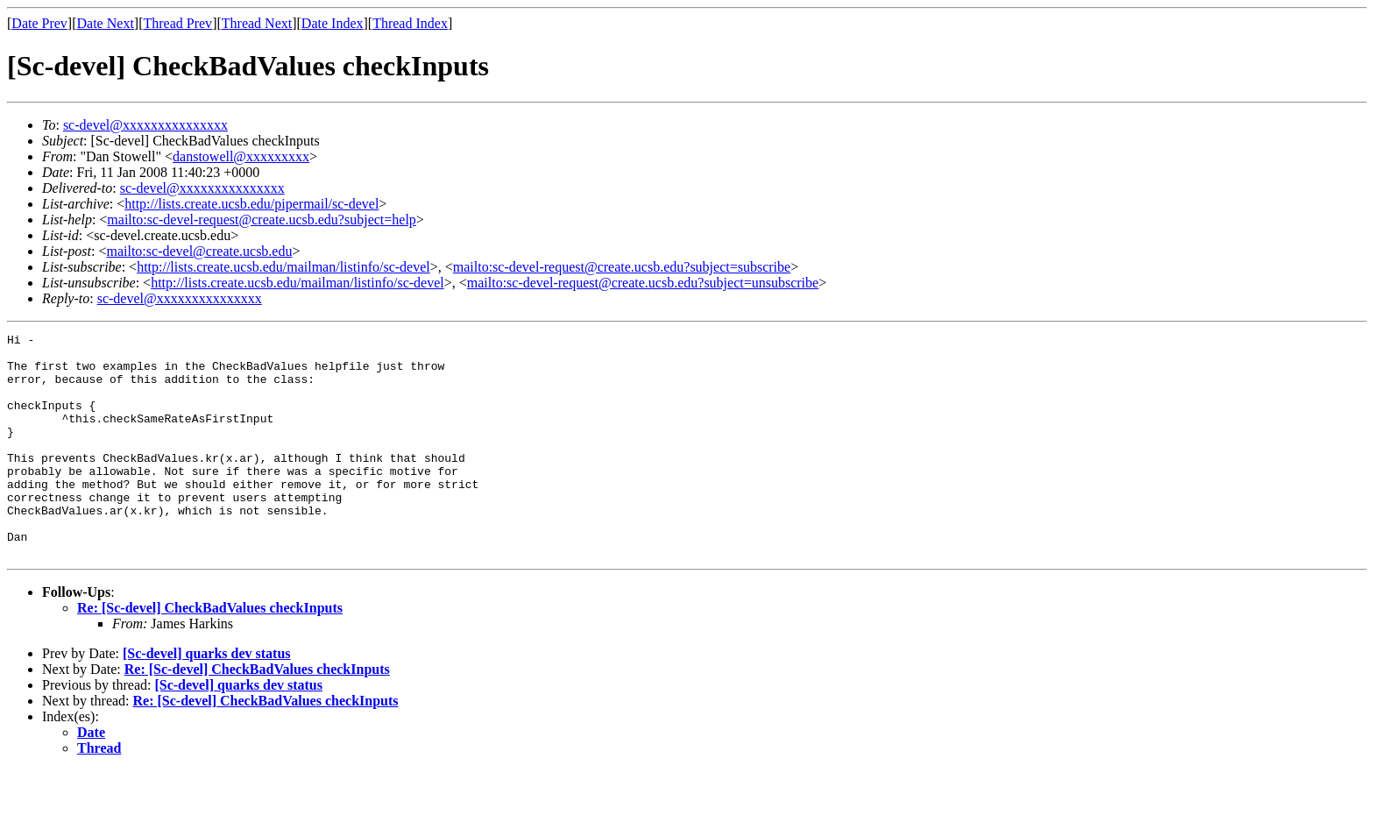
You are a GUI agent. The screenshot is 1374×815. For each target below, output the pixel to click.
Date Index (332, 23)
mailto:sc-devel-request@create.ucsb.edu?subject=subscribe (621, 266)
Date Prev (39, 23)
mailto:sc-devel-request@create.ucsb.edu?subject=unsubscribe (642, 282)
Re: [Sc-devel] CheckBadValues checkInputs (210, 652)
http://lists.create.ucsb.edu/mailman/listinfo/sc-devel (283, 266)
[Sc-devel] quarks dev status (207, 698)
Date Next (105, 23)
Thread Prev (177, 23)
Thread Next (257, 23)
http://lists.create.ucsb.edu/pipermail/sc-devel (251, 203)
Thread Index (410, 23)
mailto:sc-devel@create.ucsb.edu (199, 251)
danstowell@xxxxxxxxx (241, 156)
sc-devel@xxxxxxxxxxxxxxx (145, 124)
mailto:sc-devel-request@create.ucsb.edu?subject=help (261, 219)
